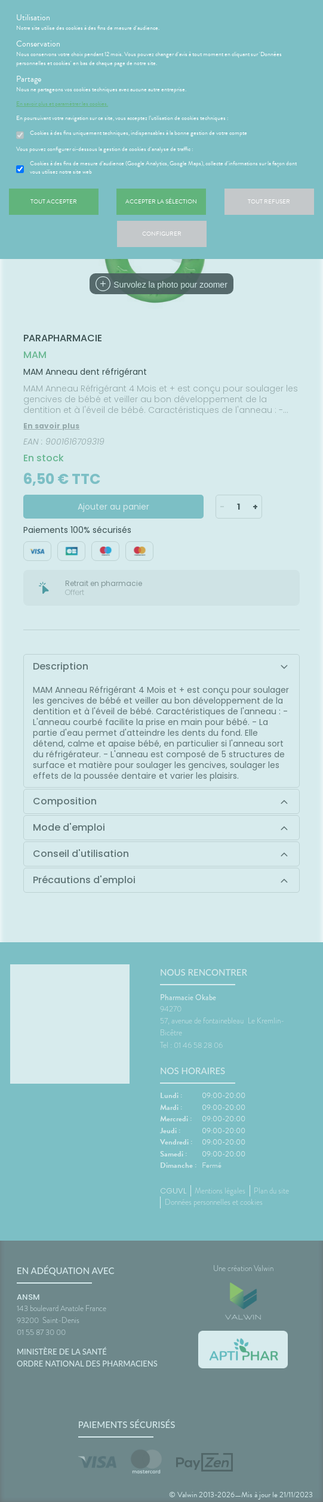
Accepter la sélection (161, 201)
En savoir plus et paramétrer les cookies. (62, 104)
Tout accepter (53, 201)
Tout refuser (269, 201)
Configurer (162, 233)
